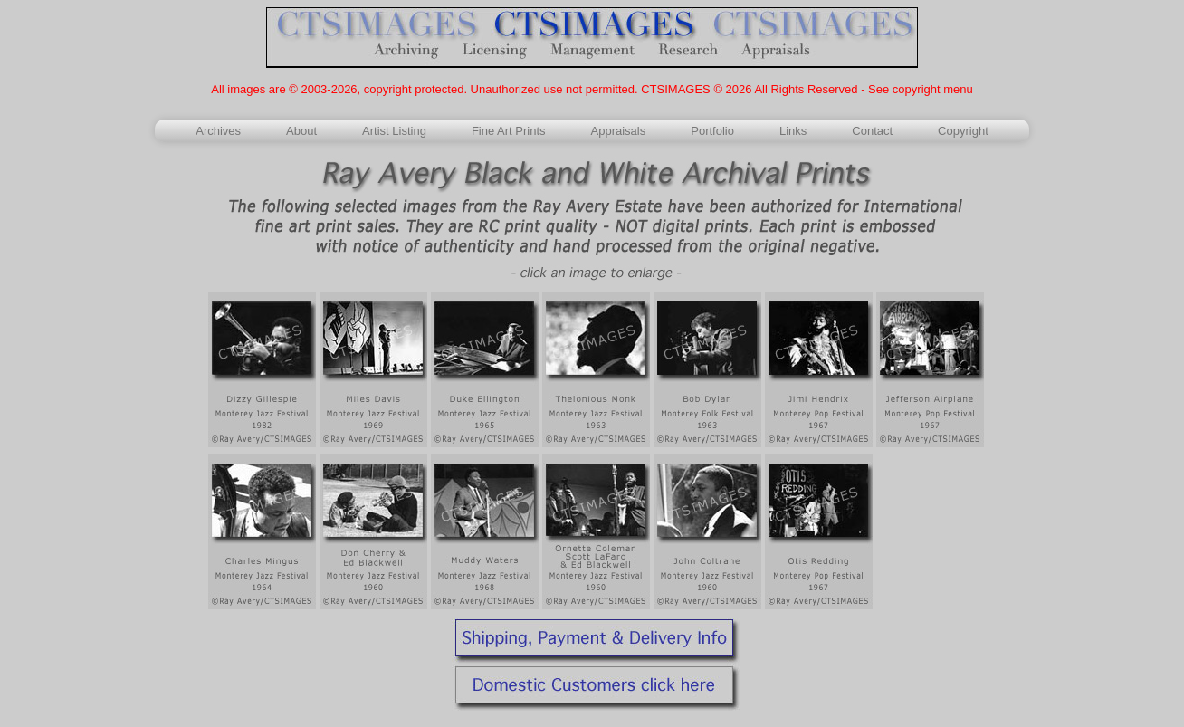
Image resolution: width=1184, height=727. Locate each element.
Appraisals (618, 131)
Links (793, 131)
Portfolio (712, 131)
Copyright (963, 131)
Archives (218, 131)
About (301, 131)
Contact (872, 131)
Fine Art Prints (509, 131)
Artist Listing (394, 131)
